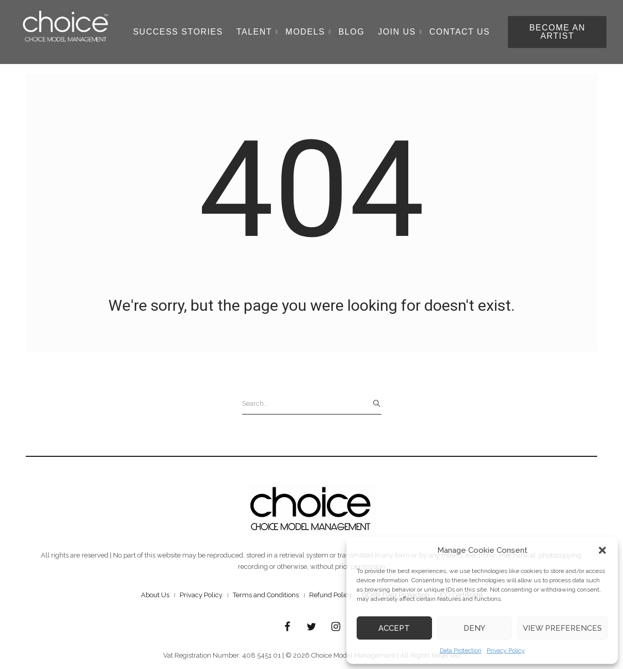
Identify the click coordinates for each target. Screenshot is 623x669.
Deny (474, 628)
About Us (155, 595)
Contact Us (459, 32)
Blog (351, 32)
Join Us (400, 32)
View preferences (562, 628)
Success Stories (178, 32)
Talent (257, 32)
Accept (394, 628)
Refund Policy (330, 595)
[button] (602, 550)
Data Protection (461, 650)
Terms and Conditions (266, 595)
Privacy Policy (506, 650)
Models (308, 32)
